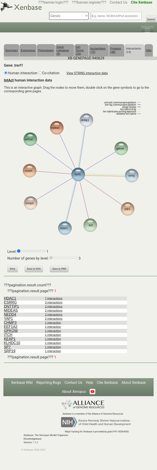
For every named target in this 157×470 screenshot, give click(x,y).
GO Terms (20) (80, 50)
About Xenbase (133, 382)
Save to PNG (59, 268)
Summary (11, 50)
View (12, 268)
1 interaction (53, 322)
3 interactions (53, 302)
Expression (28, 50)
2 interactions (53, 306)
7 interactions (53, 298)
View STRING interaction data (87, 73)
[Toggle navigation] (147, 29)
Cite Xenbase (107, 382)
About (74, 391)
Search (151, 19)
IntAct (9, 80)
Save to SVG (34, 268)
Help (89, 382)
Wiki (149, 50)
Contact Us (118, 2)
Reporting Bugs (48, 382)
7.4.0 (35, 442)
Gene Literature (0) (63, 50)
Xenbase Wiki (22, 382)
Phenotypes (46, 50)
